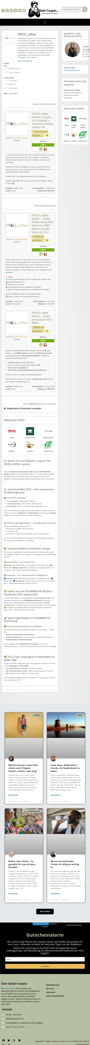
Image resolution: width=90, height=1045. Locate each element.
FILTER (6, 63)
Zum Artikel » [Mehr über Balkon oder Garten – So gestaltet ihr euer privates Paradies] (13, 894)
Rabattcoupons (13, 68)
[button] (45, 22)
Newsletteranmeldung (73, 925)
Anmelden (45, 966)
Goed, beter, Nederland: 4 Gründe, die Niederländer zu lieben (65, 768)
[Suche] (85, 9)
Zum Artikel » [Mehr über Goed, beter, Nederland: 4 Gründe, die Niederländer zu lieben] (55, 795)
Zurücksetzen (13, 93)
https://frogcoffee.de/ (25, 61)
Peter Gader (13, 304)
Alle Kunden (12, 88)
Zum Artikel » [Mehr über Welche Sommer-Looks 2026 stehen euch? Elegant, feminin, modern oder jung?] (13, 795)
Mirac (11, 191)
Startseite (52, 924)
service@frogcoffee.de (71, 70)
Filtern (6, 93)
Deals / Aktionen (13, 72)
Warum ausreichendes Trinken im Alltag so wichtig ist (64, 864)
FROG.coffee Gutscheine (18, 138)
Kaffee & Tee (18, 188)
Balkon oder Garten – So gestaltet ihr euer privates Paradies (21, 864)
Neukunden (11, 80)
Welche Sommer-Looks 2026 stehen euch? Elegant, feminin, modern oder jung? (22, 768)
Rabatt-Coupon (9, 988)
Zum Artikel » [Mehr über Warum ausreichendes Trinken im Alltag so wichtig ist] (55, 894)
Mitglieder (11, 84)
